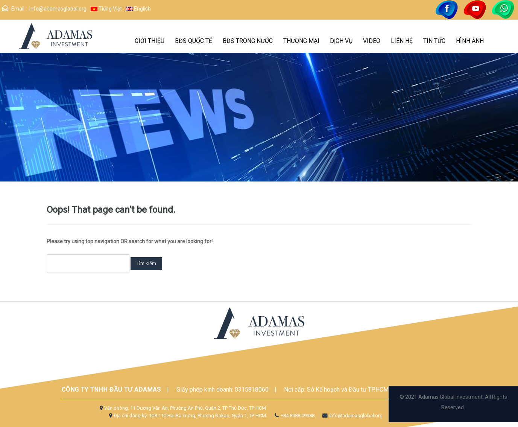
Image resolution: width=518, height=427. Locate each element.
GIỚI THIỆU (149, 40)
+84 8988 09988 (293, 415)
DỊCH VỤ (341, 40)
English (138, 9)
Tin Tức (434, 40)
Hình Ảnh (470, 40)
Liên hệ (402, 40)
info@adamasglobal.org (58, 9)
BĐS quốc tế (193, 40)
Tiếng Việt (106, 9)
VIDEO (371, 40)
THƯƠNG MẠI (301, 40)
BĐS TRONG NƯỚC (248, 40)
